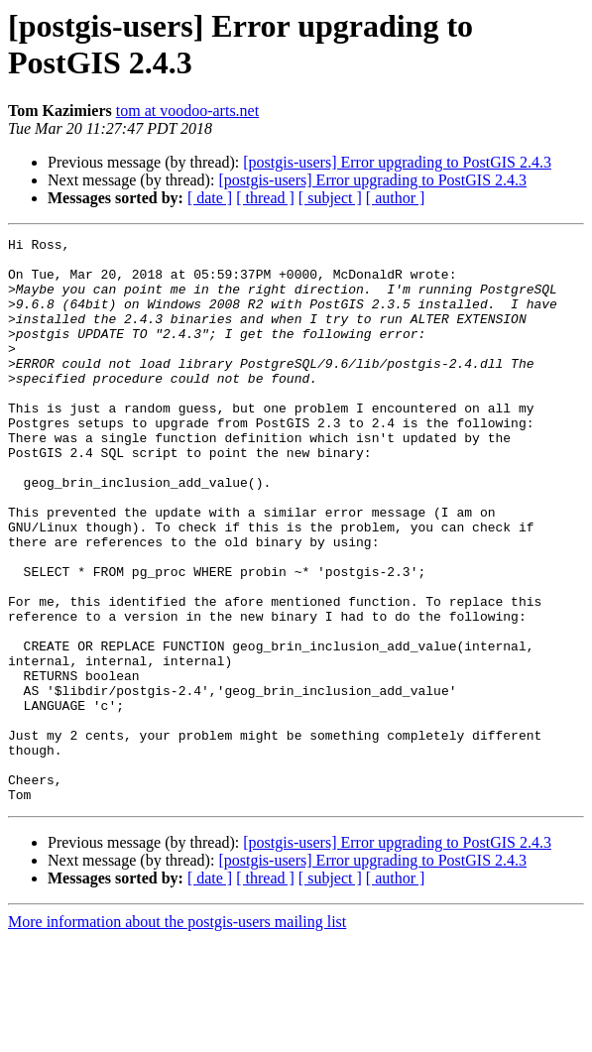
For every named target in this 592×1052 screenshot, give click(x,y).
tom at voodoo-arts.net (187, 110)
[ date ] (209, 197)
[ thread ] (265, 197)
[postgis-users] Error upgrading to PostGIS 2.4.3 (397, 162)
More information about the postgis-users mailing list (177, 1034)
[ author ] (395, 197)
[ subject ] (330, 197)
